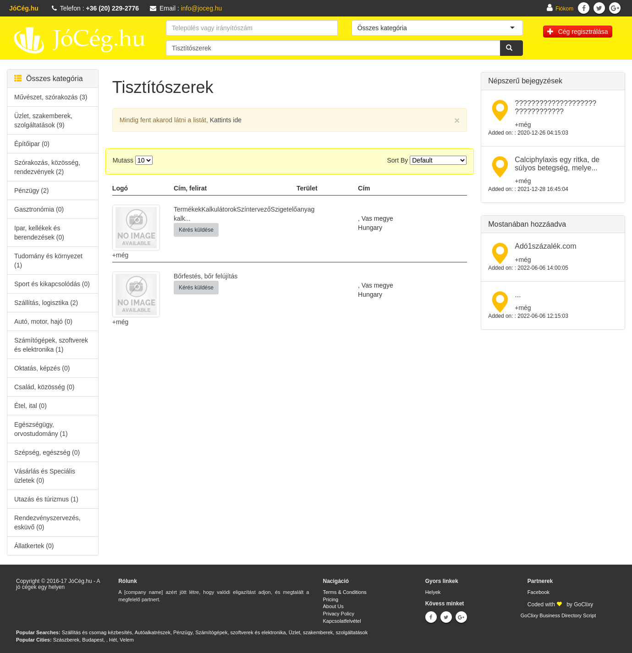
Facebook (539, 592)
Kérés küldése (196, 230)
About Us (333, 606)
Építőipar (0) (31, 143)
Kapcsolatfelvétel (342, 621)
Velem (127, 639)
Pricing (330, 599)
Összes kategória (48, 78)
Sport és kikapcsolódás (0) (52, 284)
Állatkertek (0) (34, 546)
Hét (113, 639)
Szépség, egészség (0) (47, 452)
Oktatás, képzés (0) (42, 368)
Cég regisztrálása (577, 31)
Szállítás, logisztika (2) (46, 302)
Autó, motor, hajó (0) (43, 321)
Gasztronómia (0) (39, 209)
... (518, 295)
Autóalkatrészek (152, 632)
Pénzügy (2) (31, 190)
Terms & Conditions (344, 592)
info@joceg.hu (201, 8)
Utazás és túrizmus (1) (46, 499)
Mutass (123, 160)
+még (120, 255)
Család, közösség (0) (44, 387)
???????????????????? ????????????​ (555, 107)
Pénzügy (182, 632)
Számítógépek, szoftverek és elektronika (240, 632)
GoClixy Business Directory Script (558, 615)
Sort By (397, 160)
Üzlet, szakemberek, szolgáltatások (328, 632)
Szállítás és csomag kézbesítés (97, 632)
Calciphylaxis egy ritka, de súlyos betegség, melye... (557, 164)
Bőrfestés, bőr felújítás (205, 276)
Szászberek (66, 639)
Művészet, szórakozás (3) (51, 97)
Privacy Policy (338, 613)
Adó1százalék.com (545, 246)
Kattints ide (226, 120)
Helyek (433, 592)
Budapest (92, 639)
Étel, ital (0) (30, 405)
